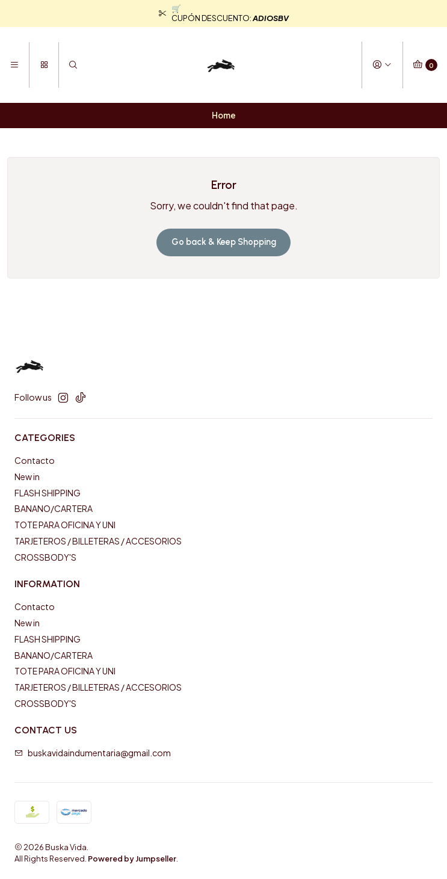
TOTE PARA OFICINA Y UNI (65, 524)
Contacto (34, 460)
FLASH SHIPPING (47, 492)
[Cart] (425, 65)
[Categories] (44, 65)
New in (27, 476)
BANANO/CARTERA (53, 508)
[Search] (73, 65)
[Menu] (14, 65)
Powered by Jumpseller (132, 858)
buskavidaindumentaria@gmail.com (92, 752)
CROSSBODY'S (45, 557)
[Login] (382, 65)
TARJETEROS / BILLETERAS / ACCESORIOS (98, 540)
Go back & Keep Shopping (223, 241)
